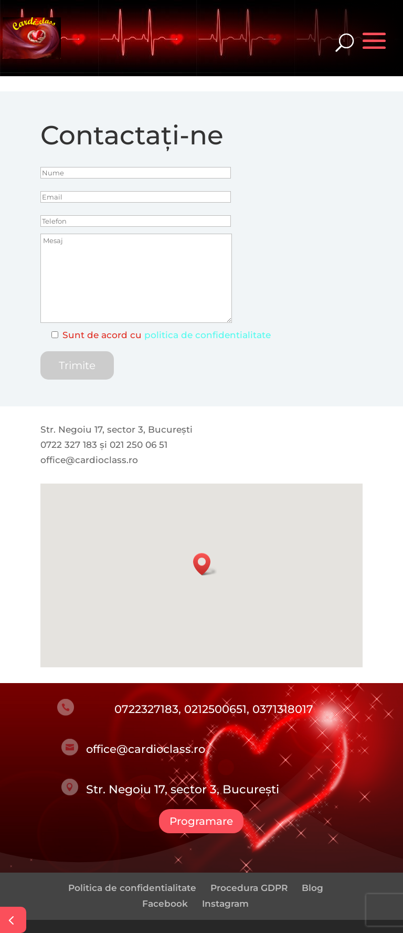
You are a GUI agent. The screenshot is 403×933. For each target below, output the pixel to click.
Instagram (225, 903)
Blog (312, 888)
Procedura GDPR (249, 888)
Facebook (165, 903)
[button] (205, 564)
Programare (201, 821)
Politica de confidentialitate (132, 888)
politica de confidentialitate (207, 335)
